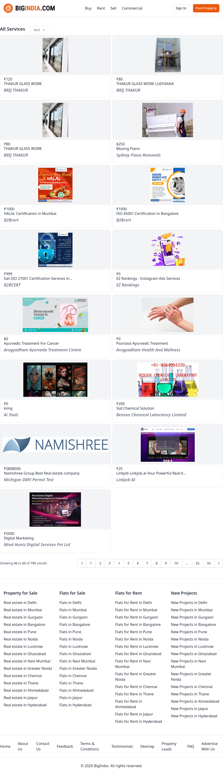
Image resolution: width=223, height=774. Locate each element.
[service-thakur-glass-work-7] (55, 120)
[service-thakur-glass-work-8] (55, 55)
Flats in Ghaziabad (75, 653)
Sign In (181, 8)
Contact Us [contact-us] (42, 746)
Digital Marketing (19, 538)
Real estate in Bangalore (24, 624)
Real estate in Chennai (23, 675)
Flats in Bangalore (74, 624)
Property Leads (169, 746)
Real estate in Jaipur (21, 697)
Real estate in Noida (21, 639)
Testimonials (122, 746)
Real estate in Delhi (20, 602)
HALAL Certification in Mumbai (30, 213)
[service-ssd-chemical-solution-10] (168, 380)
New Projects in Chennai (191, 686)
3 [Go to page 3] (109, 563)
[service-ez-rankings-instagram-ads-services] (168, 250)
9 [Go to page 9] (166, 563)
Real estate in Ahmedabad (26, 690)
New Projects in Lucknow (192, 646)
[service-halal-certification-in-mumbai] (55, 185)
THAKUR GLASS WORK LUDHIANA (145, 83)
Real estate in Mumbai (23, 609)
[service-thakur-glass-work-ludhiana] (168, 55)
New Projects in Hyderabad (194, 715)
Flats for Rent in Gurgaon (136, 617)
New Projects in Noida (190, 639)
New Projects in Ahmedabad (195, 701)
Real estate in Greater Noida (28, 668)
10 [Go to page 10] (176, 563)
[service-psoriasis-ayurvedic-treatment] (168, 315)
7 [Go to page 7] (147, 563)
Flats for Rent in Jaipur (134, 714)
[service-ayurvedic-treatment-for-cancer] (55, 315)
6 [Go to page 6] (138, 563)
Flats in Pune (70, 631)
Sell (113, 8)
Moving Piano (128, 148)
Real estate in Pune (20, 631)
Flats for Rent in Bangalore (138, 624)
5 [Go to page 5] (128, 563)
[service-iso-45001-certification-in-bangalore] (168, 185)
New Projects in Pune (189, 631)
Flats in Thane (71, 683)
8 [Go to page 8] (156, 563)
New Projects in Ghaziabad (194, 653)
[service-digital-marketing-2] (55, 509)
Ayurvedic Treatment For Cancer (31, 343)
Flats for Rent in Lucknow (136, 646)
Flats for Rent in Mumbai (136, 609)
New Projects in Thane (190, 694)
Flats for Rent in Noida (134, 639)
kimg (8, 408)
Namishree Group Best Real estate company (42, 473)
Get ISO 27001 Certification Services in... (38, 278)
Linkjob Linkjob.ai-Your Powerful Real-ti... (151, 473)
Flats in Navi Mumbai (77, 661)
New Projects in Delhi (189, 602)
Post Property (206, 8)
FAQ (190, 746)
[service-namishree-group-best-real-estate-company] (55, 444)
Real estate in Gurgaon (23, 617)
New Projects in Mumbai (191, 609)
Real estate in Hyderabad (25, 704)
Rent (101, 8)
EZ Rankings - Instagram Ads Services (148, 278)
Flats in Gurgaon (73, 617)
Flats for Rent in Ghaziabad (138, 653)
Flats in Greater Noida (78, 668)
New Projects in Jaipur (189, 708)
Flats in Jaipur (71, 697)
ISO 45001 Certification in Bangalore (147, 213)
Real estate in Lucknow (23, 646)
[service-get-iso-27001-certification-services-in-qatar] (55, 250)
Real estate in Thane (21, 683)
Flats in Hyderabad (75, 704)
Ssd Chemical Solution (135, 408)
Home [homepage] (5, 746)
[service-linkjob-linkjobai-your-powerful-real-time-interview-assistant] (168, 444)
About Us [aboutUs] (23, 746)
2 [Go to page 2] (100, 563)
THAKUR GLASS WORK (23, 83)
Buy (88, 8)
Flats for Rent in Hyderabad (138, 721)
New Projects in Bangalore (193, 624)
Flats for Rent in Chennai (136, 686)
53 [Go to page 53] (209, 563)
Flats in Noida (71, 639)
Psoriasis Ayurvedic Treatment (142, 343)
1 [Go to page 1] (91, 563)
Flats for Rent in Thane (134, 694)
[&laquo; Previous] (82, 563)
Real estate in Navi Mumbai (27, 661)
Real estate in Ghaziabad (25, 653)
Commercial (132, 8)
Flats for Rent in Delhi (133, 602)
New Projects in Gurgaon (192, 617)
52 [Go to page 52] (197, 563)
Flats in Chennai (73, 675)
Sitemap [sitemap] (147, 746)
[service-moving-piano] (168, 120)
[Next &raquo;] (218, 563)
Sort (40, 30)
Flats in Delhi (70, 602)
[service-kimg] (55, 380)
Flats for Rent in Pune (133, 631)
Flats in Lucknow (73, 646)
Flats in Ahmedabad (76, 690)
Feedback (65, 746)
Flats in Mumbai (73, 609)
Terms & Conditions (89, 746)
